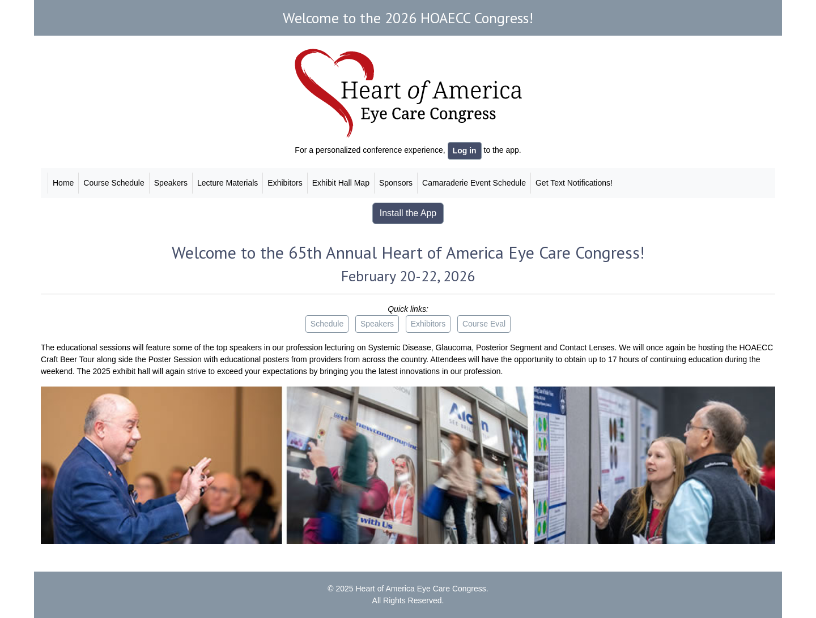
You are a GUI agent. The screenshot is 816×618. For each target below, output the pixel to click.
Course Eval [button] (483, 323)
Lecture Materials (227, 182)
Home (63, 182)
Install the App (408, 213)
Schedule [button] (327, 323)
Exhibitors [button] (428, 323)
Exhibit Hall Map (340, 182)
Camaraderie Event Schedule (474, 182)
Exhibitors (284, 182)
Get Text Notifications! (574, 182)
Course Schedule (113, 182)
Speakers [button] (377, 323)
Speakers (171, 182)
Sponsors (396, 182)
